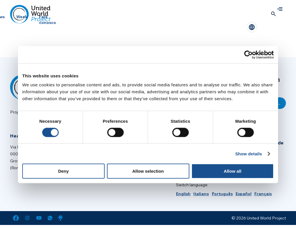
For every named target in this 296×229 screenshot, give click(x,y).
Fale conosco (47, 19)
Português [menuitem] (222, 193)
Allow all (232, 171)
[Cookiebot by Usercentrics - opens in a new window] (248, 54)
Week (21, 16)
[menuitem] (183, 193)
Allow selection (148, 171)
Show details (248, 153)
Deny (63, 171)
